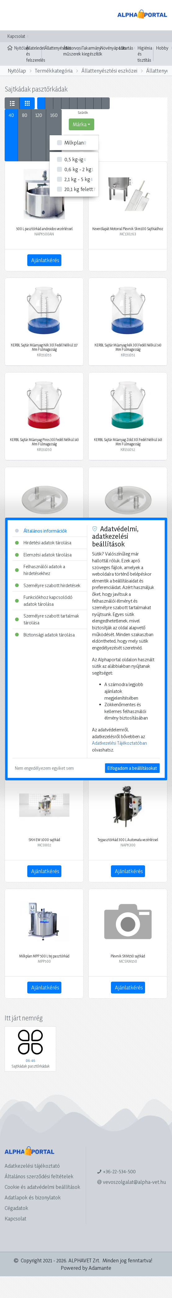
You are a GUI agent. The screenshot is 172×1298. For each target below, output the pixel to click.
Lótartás (126, 48)
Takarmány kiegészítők (92, 51)
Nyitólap (15, 47)
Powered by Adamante (86, 1268)
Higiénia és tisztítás (145, 54)
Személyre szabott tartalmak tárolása (47, 619)
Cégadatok (16, 1208)
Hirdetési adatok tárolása (43, 543)
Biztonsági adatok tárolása (45, 635)
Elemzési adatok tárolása (43, 555)
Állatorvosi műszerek (72, 51)
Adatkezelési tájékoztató (32, 1165)
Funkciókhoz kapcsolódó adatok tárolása (44, 600)
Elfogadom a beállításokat (132, 768)
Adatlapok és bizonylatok (33, 1197)
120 (38, 115)
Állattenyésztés (58, 48)
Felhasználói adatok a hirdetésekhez (40, 570)
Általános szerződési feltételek (39, 1176)
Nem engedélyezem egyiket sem (44, 768)
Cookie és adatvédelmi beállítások (42, 1187)
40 (11, 115)
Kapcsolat (16, 36)
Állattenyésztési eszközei (109, 70)
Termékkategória (54, 70)
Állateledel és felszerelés (35, 54)
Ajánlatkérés (45, 260)
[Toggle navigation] (13, 15)
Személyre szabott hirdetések (47, 585)
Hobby (162, 48)
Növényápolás (113, 48)
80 (24, 115)
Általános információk (41, 531)
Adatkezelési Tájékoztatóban (119, 743)
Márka (79, 124)
